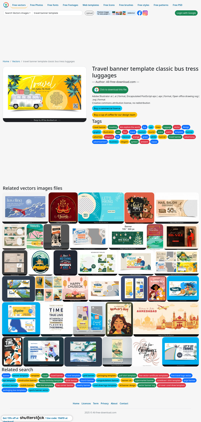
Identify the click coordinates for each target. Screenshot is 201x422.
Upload (89, 13)
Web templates (91, 5)
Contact (124, 403)
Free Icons (109, 5)
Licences (86, 403)
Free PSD (177, 5)
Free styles (143, 5)
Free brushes (126, 5)
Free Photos (36, 5)
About (114, 403)
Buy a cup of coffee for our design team (114, 114)
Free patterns (161, 5)
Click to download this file (110, 89)
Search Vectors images (17, 13)
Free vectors (19, 5)
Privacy (105, 403)
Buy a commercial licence (107, 108)
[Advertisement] (100, 38)
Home (6, 61)
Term (96, 403)
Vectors (16, 61)
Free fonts (52, 5)
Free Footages (70, 5)
